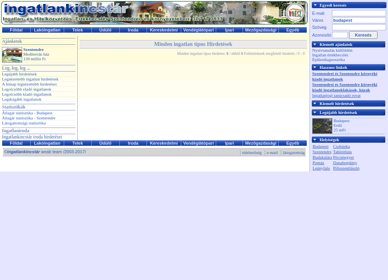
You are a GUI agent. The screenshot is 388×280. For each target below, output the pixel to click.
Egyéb (293, 30)
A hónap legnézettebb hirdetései (29, 84)
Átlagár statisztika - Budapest (27, 112)
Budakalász (322, 157)
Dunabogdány (345, 162)
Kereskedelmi (164, 30)
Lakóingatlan (47, 30)
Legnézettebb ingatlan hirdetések (30, 79)
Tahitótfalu (342, 151)
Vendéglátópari (198, 30)
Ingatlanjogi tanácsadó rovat (336, 95)
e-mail (272, 152)
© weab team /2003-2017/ (45, 151)
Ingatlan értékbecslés (330, 54)
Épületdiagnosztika (328, 59)
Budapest (321, 146)
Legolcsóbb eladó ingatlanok (26, 89)
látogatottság (294, 152)
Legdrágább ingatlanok (22, 99)
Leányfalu (321, 168)
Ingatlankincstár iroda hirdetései (32, 137)
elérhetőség (252, 152)
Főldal (16, 30)
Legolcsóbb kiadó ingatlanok (27, 94)
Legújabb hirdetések (19, 74)
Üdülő (105, 30)
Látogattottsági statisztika (24, 123)
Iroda (133, 30)
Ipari (229, 30)
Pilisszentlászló (346, 168)
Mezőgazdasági (260, 30)
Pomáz (318, 162)
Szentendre (322, 151)
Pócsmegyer (343, 157)
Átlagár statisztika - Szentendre (29, 118)
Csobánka (341, 146)
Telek (77, 30)
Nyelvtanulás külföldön (332, 50)
